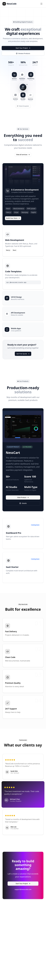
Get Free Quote (23, 354)
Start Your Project (23, 48)
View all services (23, 155)
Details (23, 503)
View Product (23, 497)
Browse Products (23, 53)
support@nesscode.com (23, 889)
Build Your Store (13, 218)
